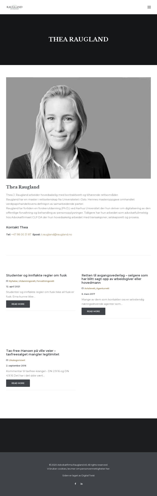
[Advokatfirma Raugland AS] (14, 7)
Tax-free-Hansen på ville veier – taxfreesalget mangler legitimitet (32, 352)
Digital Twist (88, 475)
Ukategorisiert (17, 360)
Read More (18, 304)
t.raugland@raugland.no (56, 234)
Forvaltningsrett (45, 281)
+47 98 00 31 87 (21, 234)
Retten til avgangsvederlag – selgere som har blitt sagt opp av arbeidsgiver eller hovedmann (115, 279)
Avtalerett (89, 288)
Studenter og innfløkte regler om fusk (36, 275)
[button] (149, 7)
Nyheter (13, 281)
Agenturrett (102, 288)
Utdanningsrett (27, 281)
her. (108, 468)
